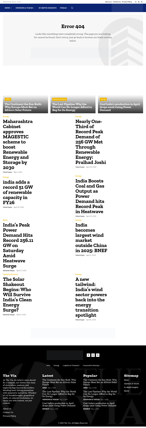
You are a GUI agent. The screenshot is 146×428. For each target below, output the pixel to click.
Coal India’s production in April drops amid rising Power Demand (58, 406)
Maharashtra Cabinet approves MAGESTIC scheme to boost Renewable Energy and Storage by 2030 (18, 146)
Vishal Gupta (7, 174)
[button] (72, 8)
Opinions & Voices (59, 101)
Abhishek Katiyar (9, 272)
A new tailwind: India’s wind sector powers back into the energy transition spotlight (91, 298)
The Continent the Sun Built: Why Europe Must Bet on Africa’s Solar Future (59, 384)
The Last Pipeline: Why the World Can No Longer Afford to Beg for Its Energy (59, 395)
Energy (103, 101)
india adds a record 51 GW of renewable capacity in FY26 (18, 193)
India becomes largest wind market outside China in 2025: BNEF (91, 239)
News (5, 222)
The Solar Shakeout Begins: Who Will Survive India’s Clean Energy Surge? (17, 295)
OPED (8, 101)
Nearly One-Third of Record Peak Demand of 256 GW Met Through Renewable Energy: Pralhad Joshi (90, 143)
